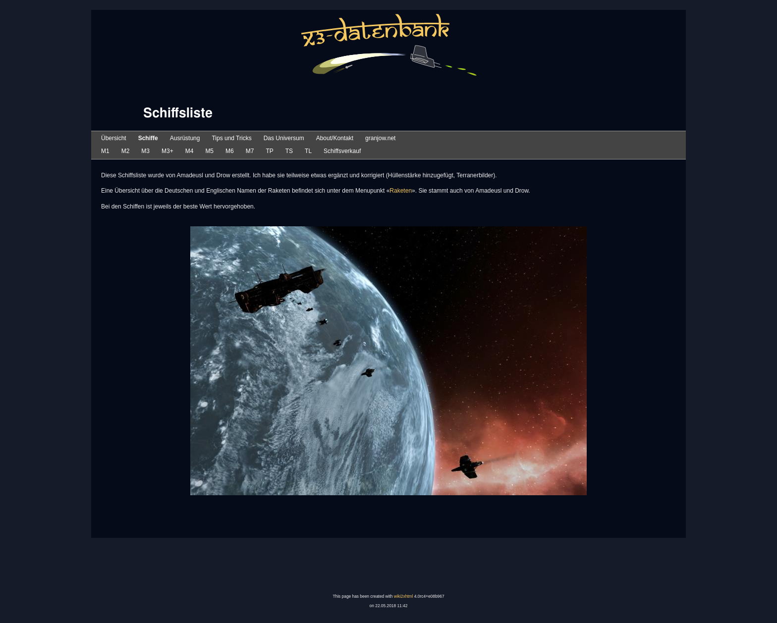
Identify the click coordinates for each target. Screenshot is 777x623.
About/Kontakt (334, 138)
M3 (145, 151)
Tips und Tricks (231, 138)
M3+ (167, 151)
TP (269, 151)
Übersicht (113, 138)
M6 (229, 151)
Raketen (400, 190)
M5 (209, 151)
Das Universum (284, 138)
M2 (125, 151)
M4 (189, 151)
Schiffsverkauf (342, 151)
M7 (250, 151)
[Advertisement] (388, 566)
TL (308, 151)
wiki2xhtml (403, 596)
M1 (105, 151)
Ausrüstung (185, 138)
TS (289, 151)
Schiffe (148, 138)
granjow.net (380, 138)
